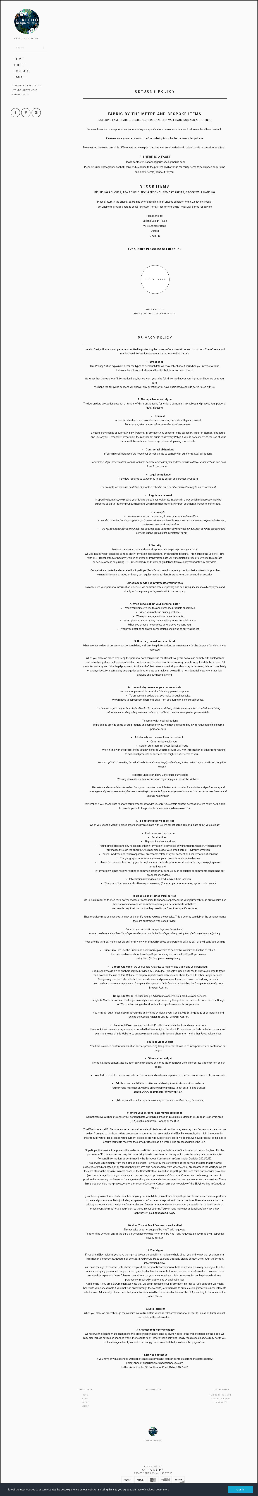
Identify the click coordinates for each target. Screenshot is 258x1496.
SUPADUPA (153, 1470)
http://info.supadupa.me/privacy (202, 933)
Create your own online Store (153, 1473)
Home (18, 59)
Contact (21, 71)
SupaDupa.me (156, 570)
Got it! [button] (240, 1489)
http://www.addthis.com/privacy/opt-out (159, 1091)
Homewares (21, 94)
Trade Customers (25, 90)
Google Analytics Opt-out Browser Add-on (164, 1016)
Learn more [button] (162, 1489)
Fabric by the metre (27, 86)
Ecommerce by (153, 1466)
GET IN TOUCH (155, 279)
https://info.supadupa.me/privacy (156, 1212)
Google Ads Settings (184, 1012)
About (19, 65)
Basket (20, 77)
